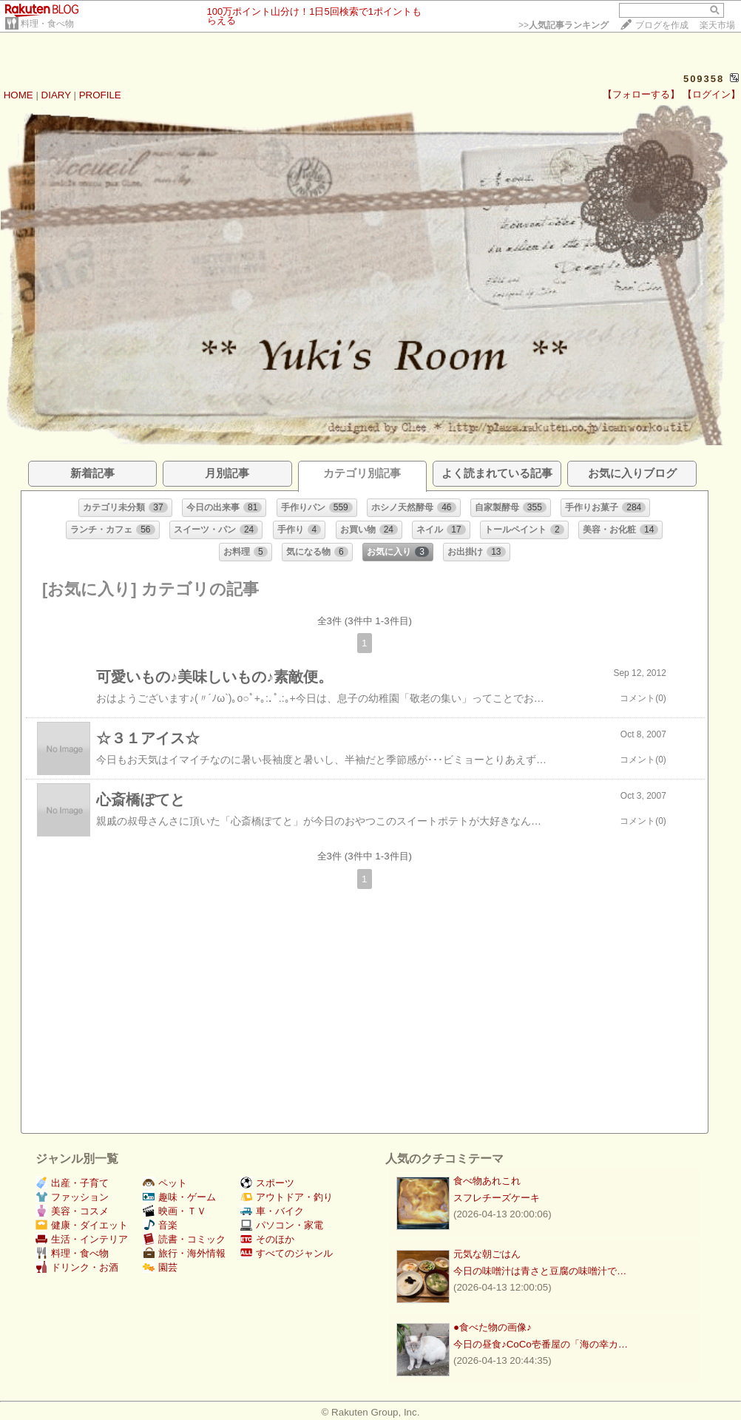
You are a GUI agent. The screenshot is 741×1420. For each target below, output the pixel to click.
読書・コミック (184, 1239)
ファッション (72, 1197)
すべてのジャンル (286, 1253)
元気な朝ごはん (487, 1254)
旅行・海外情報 (184, 1253)
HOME (18, 95)
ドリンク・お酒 (76, 1267)
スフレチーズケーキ (496, 1197)
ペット (165, 1183)
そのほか (267, 1239)
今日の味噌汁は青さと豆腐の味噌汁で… (539, 1271)
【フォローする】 (641, 94)
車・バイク (272, 1211)
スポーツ (267, 1183)
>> (563, 25)
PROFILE (100, 95)
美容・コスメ (72, 1211)
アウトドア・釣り (286, 1197)
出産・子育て (72, 1183)
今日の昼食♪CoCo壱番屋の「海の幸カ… (540, 1344)
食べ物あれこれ (487, 1180)
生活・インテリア (81, 1239)
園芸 (160, 1267)
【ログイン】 (711, 94)
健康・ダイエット (81, 1225)
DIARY (56, 95)
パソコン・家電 (281, 1225)
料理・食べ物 (47, 23)
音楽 (160, 1225)
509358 (703, 78)
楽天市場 (717, 25)
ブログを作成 (661, 25)
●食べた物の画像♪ (492, 1327)
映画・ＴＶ (174, 1211)
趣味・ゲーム (179, 1197)
